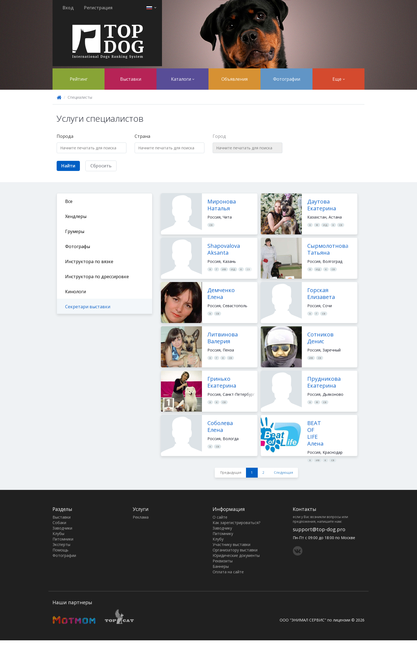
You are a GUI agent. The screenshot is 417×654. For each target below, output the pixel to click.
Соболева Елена (220, 426)
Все (69, 201)
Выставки (130, 79)
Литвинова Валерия (222, 338)
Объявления (234, 79)
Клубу (218, 539)
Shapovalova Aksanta (223, 249)
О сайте (220, 517)
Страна (142, 136)
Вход (68, 8)
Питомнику (223, 533)
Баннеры (221, 566)
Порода (65, 136)
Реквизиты (223, 560)
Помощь (60, 550)
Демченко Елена (221, 293)
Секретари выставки (87, 307)
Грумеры (74, 231)
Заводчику (222, 528)
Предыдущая (230, 472)
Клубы (58, 533)
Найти (68, 166)
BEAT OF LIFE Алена (315, 433)
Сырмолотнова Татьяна (327, 249)
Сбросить (101, 166)
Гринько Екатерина (221, 382)
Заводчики (62, 528)
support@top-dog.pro (319, 529)
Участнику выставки (231, 544)
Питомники (63, 539)
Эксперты (61, 544)
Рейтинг (79, 79)
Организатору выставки (235, 550)
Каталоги (182, 79)
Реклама (141, 517)
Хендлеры (75, 216)
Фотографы (77, 246)
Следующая (283, 472)
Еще (338, 79)
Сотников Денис (320, 338)
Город (219, 136)
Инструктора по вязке (89, 261)
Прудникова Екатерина (324, 382)
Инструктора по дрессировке (97, 277)
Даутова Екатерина (321, 205)
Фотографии (286, 79)
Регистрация (98, 8)
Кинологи (75, 292)
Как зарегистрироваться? (236, 522)
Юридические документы (236, 555)
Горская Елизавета (321, 293)
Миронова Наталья (221, 205)
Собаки (59, 522)
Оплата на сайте (228, 571)
